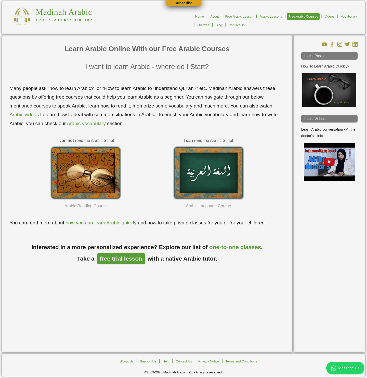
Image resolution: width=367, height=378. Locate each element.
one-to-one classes (235, 247)
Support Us (148, 361)
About (214, 16)
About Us (127, 361)
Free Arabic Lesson (239, 16)
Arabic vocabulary (86, 123)
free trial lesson (121, 258)
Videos (329, 16)
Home (199, 16)
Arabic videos (24, 114)
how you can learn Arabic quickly (100, 222)
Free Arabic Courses (303, 16)
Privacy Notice (208, 361)
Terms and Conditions (241, 361)
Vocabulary (349, 16)
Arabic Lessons (271, 16)
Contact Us (237, 25)
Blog (219, 25)
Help (166, 361)
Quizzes (203, 25)
